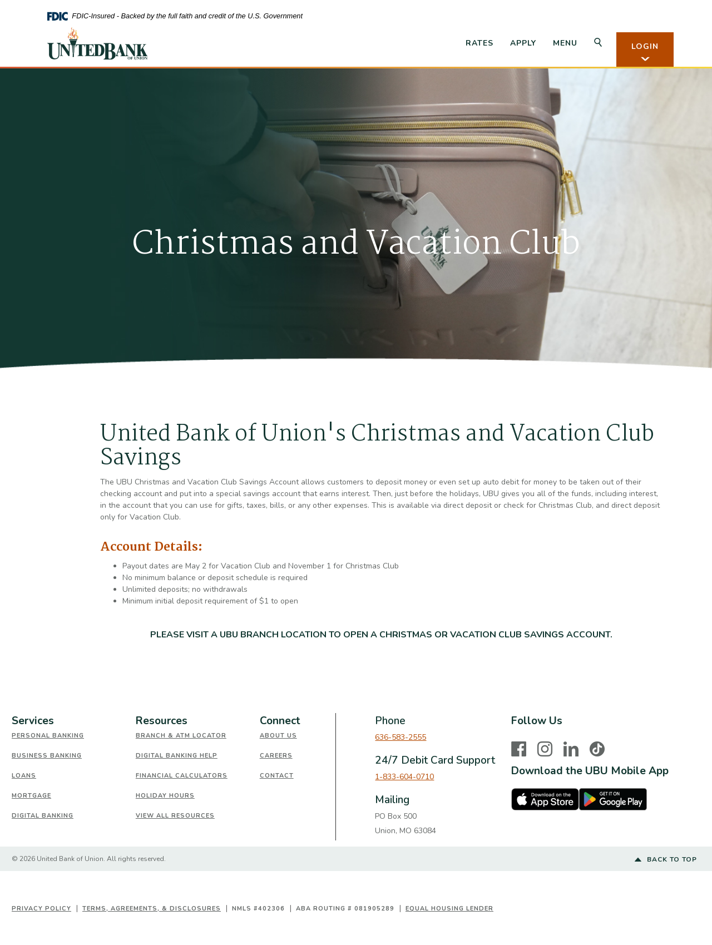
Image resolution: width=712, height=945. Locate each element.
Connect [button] (280, 721)
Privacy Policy (41, 908)
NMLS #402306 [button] (258, 908)
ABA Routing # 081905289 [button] (345, 908)
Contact (277, 775)
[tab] (74, 721)
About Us (278, 735)
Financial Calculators (182, 775)
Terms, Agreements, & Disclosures (151, 908)
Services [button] (33, 721)
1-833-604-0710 (404, 776)
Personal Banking (48, 735)
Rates (479, 43)
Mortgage (31, 795)
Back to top (666, 860)
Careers (276, 755)
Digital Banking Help (176, 755)
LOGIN (645, 52)
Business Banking (47, 755)
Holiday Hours (165, 795)
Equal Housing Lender (449, 908)
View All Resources (175, 816)
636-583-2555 (400, 737)
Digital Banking (42, 816)
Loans (24, 775)
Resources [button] (161, 721)
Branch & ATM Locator (181, 735)
